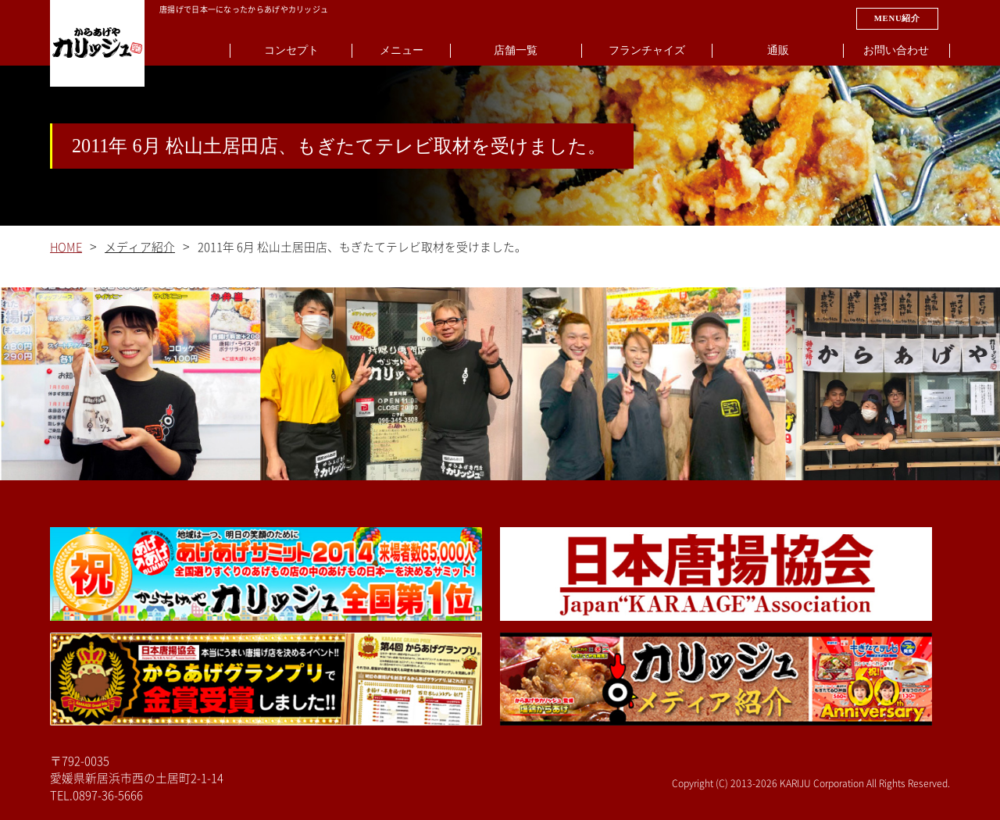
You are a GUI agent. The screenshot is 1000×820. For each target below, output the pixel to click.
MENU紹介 (897, 18)
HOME (66, 247)
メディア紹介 (140, 247)
